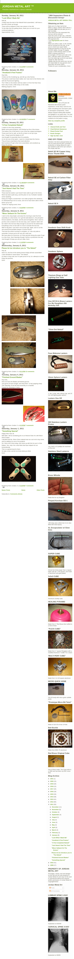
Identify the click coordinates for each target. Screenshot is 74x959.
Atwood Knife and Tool (57, 127)
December (55, 807)
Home (23, 490)
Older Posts (40, 490)
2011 (52, 804)
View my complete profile (56, 121)
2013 (52, 799)
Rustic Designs (55, 133)
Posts (52, 888)
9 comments (29, 67)
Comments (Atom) (16, 494)
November (55, 809)
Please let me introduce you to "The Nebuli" (19, 248)
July (53, 820)
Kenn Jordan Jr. (65, 94)
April (54, 827)
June (54, 822)
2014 (52, 797)
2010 (52, 862)
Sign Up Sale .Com (56, 136)
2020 (52, 781)
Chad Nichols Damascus (58, 129)
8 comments (30, 182)
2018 (52, 786)
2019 (52, 784)
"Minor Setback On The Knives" (14, 213)
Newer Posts (6, 490)
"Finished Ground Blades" (12, 377)
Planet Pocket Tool (56, 131)
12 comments (29, 371)
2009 (52, 865)
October (55, 812)
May (53, 825)
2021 (52, 779)
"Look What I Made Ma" (11, 18)
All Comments (54, 891)
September (56, 814)
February (55, 832)
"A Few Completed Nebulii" (12, 125)
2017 (52, 789)
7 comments (29, 425)
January (55, 835)
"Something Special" (10, 431)
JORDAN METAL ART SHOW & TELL (60, 20)
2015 (52, 794)
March (54, 830)
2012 (52, 802)
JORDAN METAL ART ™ (18, 6)
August (54, 817)
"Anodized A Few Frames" (12, 72)
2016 (52, 791)
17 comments (30, 119)
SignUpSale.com (57, 40)
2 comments (29, 208)
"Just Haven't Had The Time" (13, 188)
